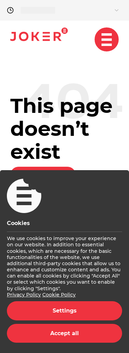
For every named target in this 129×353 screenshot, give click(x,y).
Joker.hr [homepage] (39, 34)
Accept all (64, 333)
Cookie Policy (59, 295)
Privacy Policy (24, 295)
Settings (65, 310)
